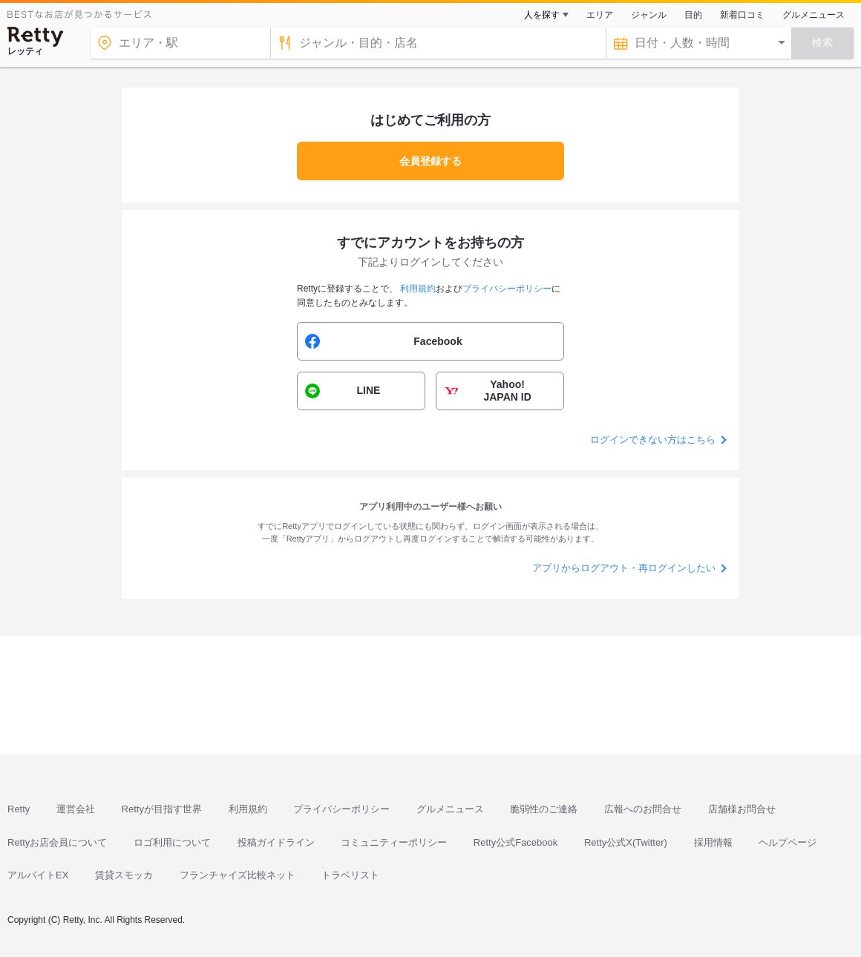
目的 (693, 15)
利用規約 (248, 809)
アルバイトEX (37, 875)
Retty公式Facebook (515, 842)
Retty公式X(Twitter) (625, 842)
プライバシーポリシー (341, 809)
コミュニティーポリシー (394, 842)
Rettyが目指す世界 (162, 809)
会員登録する (430, 161)
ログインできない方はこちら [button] (653, 439)
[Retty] (35, 37)
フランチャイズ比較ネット (237, 875)
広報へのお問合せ (642, 809)
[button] (430, 341)
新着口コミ (742, 15)
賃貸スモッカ (124, 875)
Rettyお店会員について (57, 842)
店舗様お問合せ (742, 809)
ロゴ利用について (172, 842)
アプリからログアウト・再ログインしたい (624, 567)
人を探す (542, 15)
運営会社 (75, 809)
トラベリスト (350, 875)
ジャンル (649, 15)
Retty (18, 809)
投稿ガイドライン (276, 842)
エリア (599, 15)
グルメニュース (813, 15)
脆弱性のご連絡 (543, 809)
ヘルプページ (787, 842)
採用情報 (713, 842)
